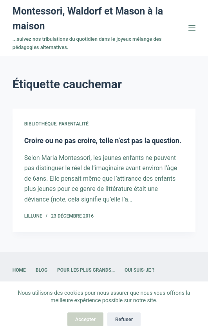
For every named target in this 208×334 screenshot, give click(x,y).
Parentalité (74, 124)
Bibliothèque (40, 124)
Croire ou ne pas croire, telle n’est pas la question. (102, 140)
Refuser (124, 319)
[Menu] (191, 27)
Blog (41, 270)
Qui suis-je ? (139, 270)
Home (19, 270)
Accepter (85, 319)
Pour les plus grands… (86, 270)
